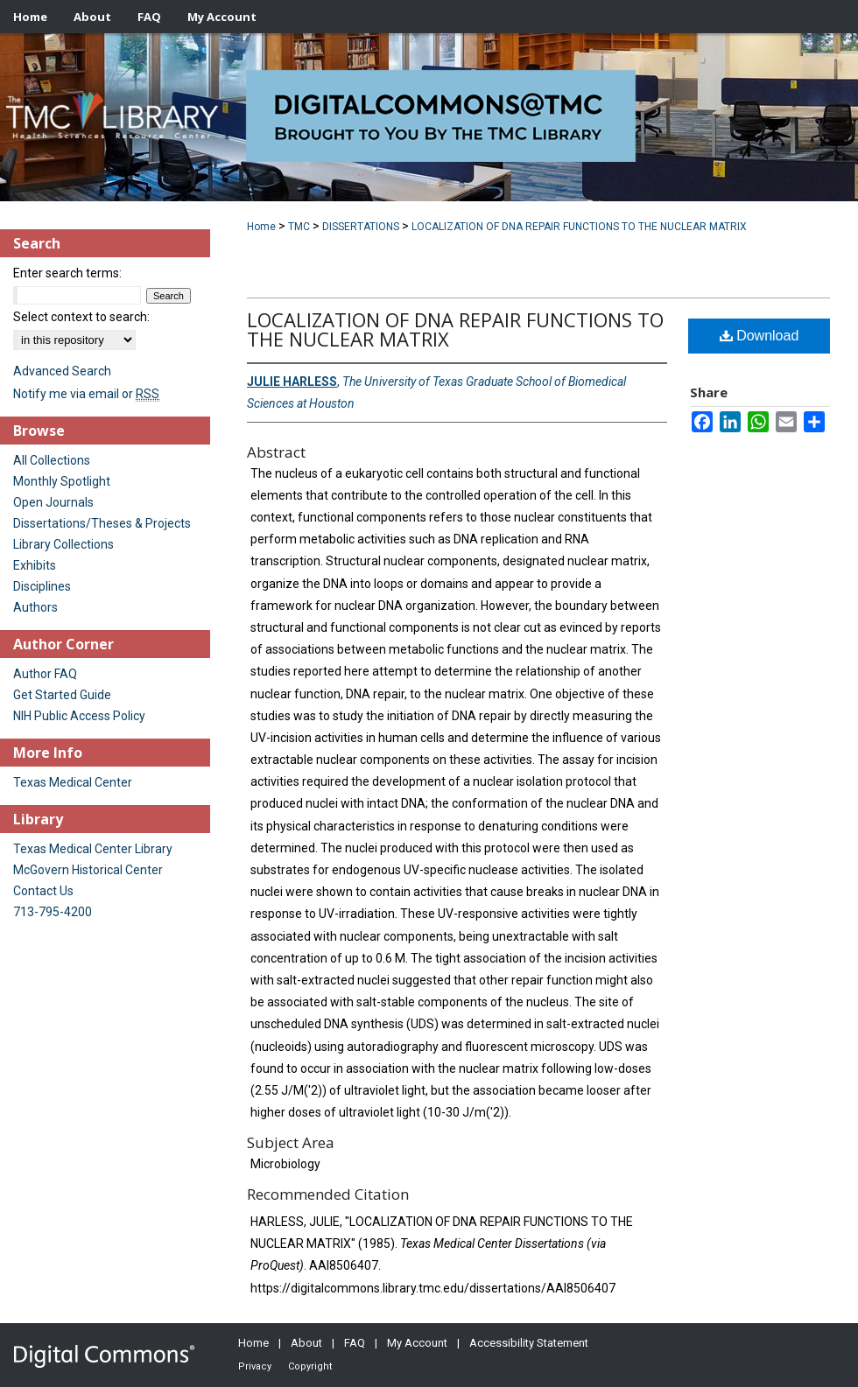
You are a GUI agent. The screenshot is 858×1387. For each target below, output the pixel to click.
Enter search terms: (67, 273)
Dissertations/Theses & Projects (102, 523)
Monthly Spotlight (61, 481)
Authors (35, 607)
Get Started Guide (62, 695)
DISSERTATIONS (360, 227)
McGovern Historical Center (88, 870)
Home (261, 227)
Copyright (310, 1366)
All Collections (51, 460)
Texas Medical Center (72, 782)
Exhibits (34, 565)
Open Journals (53, 502)
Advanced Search (62, 371)
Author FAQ (45, 674)
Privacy (254, 1366)
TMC (299, 227)
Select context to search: (81, 317)
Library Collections (63, 544)
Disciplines (42, 586)
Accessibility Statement (528, 1342)
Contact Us (43, 891)
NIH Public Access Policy (79, 716)
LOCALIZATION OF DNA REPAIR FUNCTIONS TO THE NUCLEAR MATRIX (579, 227)
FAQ (354, 1342)
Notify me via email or (86, 394)
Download (759, 335)
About (306, 1342)
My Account (417, 1342)
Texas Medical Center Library (92, 849)
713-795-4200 (52, 912)
